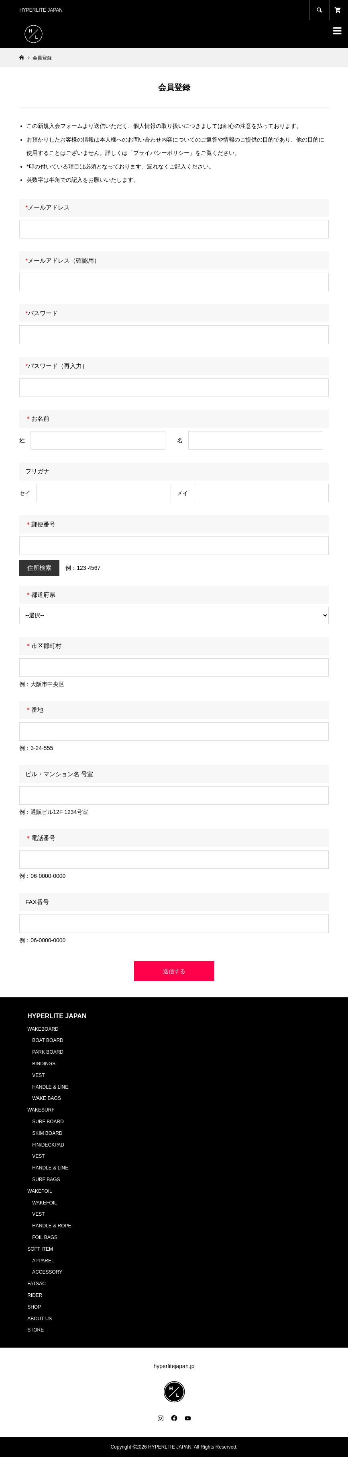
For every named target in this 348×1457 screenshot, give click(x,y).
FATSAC (36, 1283)
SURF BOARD (48, 1121)
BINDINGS (43, 1064)
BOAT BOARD (47, 1040)
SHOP (34, 1307)
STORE (35, 1330)
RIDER (34, 1295)
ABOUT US (39, 1318)
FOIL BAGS (44, 1237)
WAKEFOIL (39, 1191)
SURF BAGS (46, 1179)
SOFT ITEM (40, 1249)
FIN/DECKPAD (48, 1145)
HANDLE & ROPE (51, 1226)
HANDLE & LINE (50, 1087)
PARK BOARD (47, 1052)
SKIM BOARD (47, 1133)
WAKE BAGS (46, 1098)
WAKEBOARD (43, 1029)
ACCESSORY (47, 1272)
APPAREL (43, 1261)
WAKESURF (41, 1110)
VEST (38, 1075)
